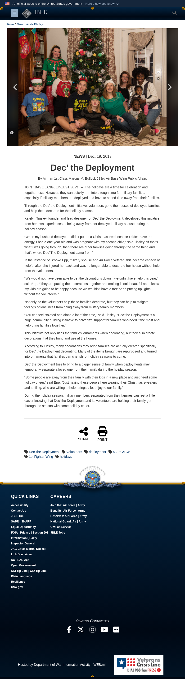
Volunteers (74, 452)
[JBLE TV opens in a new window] (104, 631)
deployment (97, 452)
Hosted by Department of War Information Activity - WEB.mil (62, 665)
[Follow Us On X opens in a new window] (81, 631)
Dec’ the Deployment (44, 452)
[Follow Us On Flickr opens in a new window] (116, 631)
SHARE (83, 434)
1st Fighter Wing (41, 457)
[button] (102, 3)
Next (169, 87)
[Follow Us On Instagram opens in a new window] (93, 631)
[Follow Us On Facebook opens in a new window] (69, 631)
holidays (66, 457)
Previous (15, 87)
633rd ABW (121, 452)
